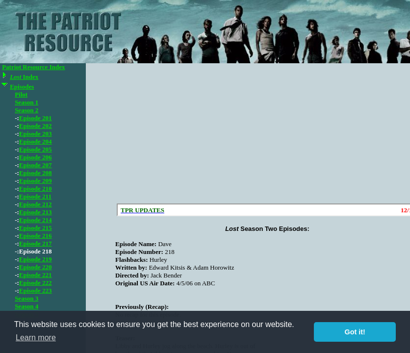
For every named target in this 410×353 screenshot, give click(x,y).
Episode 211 (35, 196)
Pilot (21, 94)
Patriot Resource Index (33, 67)
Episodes (22, 86)
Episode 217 (35, 243)
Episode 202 (35, 125)
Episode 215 (35, 227)
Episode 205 (35, 149)
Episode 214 (35, 220)
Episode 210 (35, 188)
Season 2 (26, 110)
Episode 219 (35, 259)
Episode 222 (35, 282)
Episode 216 (35, 235)
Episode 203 (35, 133)
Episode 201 (35, 118)
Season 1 (26, 102)
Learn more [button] (36, 337)
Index (24, 76)
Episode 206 (35, 157)
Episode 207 (35, 165)
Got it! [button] (355, 332)
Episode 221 (35, 274)
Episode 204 (35, 141)
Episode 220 (35, 267)
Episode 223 (35, 290)
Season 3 (26, 298)
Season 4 (26, 306)
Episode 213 (35, 212)
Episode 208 (35, 172)
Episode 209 (35, 180)
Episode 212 (35, 204)
